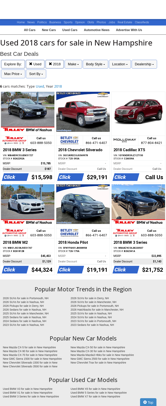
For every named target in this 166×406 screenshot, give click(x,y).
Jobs (112, 22)
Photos (102, 22)
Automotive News (97, 30)
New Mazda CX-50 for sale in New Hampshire (98, 347)
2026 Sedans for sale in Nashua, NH (24, 309)
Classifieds (142, 22)
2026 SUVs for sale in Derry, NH (90, 298)
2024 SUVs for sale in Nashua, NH (91, 317)
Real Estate (125, 22)
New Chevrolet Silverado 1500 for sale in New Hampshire (30, 362)
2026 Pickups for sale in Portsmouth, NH (95, 305)
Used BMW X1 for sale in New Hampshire (27, 392)
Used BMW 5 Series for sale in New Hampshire (99, 392)
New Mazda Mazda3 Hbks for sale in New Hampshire (102, 354)
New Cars (49, 30)
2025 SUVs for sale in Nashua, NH (91, 313)
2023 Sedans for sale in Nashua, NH (92, 324)
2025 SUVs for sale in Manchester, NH (26, 313)
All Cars (29, 30)
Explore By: (13, 64)
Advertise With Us (129, 30)
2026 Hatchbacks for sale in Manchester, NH (97, 309)
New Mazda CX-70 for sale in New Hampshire (30, 354)
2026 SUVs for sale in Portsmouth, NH (25, 298)
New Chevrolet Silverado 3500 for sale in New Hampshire (30, 366)
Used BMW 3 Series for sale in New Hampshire (31, 396)
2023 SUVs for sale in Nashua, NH (23, 324)
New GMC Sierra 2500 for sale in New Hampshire (100, 358)
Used (35, 64)
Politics (42, 22)
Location (120, 64)
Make (73, 64)
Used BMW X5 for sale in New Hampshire (95, 388)
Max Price (13, 74)
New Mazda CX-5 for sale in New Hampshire (29, 347)
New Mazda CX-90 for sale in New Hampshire (30, 351)
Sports (68, 22)
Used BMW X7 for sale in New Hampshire (95, 396)
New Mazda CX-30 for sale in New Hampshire (98, 351)
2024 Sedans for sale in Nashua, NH (24, 321)
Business (55, 22)
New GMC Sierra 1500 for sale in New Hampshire (32, 358)
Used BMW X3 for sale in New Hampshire (27, 388)
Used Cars (69, 30)
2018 (55, 64)
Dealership (144, 64)
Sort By (36, 74)
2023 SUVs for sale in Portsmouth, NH (93, 321)
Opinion (80, 22)
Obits (91, 22)
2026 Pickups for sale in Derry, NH (23, 305)
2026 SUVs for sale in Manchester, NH (93, 302)
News (31, 22)
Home (21, 22)
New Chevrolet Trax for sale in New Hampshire (98, 362)
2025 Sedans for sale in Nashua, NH (24, 317)
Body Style (95, 64)
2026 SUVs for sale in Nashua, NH (23, 302)
